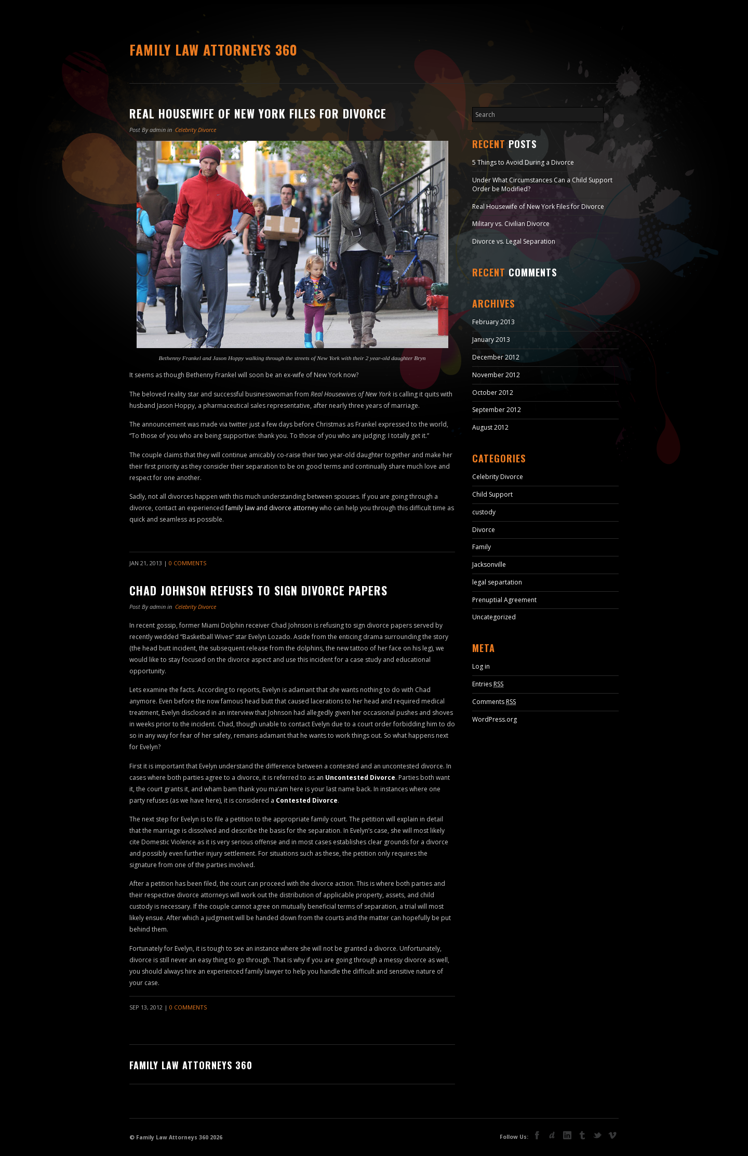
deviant (552, 1135)
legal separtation (497, 582)
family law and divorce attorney (271, 507)
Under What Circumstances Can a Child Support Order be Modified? (542, 184)
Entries (487, 684)
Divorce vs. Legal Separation (513, 241)
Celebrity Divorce (195, 130)
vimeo (612, 1135)
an (355, 777)
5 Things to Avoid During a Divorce (523, 162)
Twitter (597, 1136)
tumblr (582, 1135)
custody (484, 512)
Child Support (492, 494)
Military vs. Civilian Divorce (511, 223)
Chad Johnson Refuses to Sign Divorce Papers (258, 590)
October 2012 (492, 392)
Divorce (483, 529)
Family (481, 546)
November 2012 (496, 374)
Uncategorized (494, 617)
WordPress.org (494, 719)
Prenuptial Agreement (504, 599)
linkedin (567, 1135)
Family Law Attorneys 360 (213, 49)
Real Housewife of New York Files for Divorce (257, 113)
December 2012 (495, 357)
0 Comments (187, 563)
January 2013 (491, 339)
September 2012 (496, 409)
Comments (494, 701)
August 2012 (490, 427)
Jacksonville (489, 564)
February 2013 (493, 321)
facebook (537, 1135)
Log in (481, 666)
